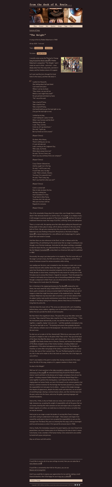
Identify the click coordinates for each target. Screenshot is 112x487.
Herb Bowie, (47, 485)
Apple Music (42, 53)
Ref (47, 26)
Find (71, 26)
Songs (60, 26)
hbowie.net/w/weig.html (37, 470)
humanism (38, 48)
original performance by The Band (54, 286)
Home (33, 480)
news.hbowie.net (35, 464)
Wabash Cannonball (41, 250)
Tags (65, 26)
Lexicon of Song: (35, 30)
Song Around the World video (39, 61)
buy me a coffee (64, 476)
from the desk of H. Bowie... (51, 4)
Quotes (53, 26)
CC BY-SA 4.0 (73, 485)
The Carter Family (60, 218)
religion (49, 48)
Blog (35, 26)
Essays (41, 26)
